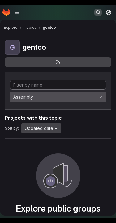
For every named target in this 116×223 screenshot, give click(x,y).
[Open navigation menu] (17, 12)
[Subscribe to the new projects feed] (58, 62)
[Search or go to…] (98, 12)
